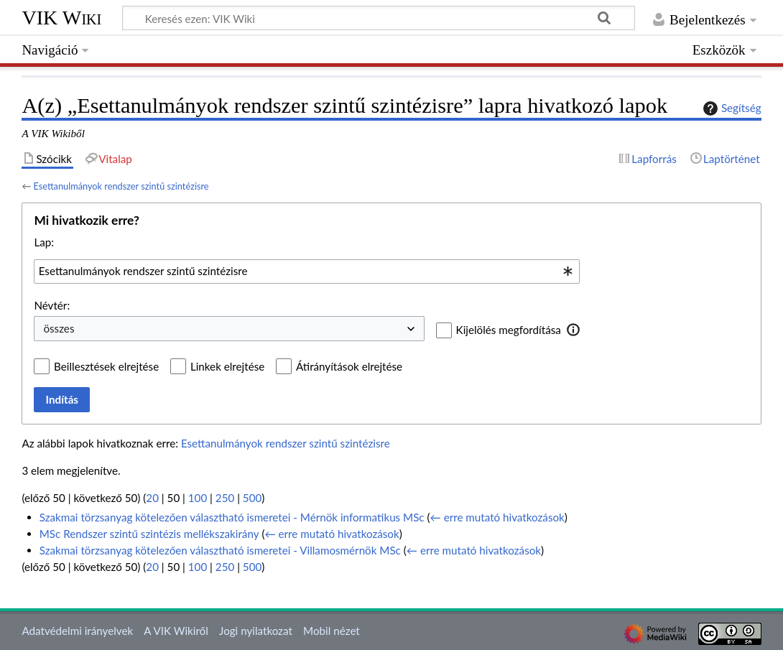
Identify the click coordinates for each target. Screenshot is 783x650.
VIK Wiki (61, 17)
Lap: (44, 242)
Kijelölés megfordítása (508, 329)
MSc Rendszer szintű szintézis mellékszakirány (149, 533)
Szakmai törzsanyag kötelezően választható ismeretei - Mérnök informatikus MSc (232, 517)
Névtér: (52, 305)
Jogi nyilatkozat (255, 630)
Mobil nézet (331, 630)
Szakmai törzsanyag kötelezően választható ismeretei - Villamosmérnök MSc (220, 550)
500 (252, 497)
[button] (573, 329)
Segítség (730, 108)
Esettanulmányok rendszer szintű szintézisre (120, 186)
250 (225, 497)
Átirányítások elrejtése (349, 366)
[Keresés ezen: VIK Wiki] (378, 17)
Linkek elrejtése (227, 366)
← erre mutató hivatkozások (497, 517)
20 (152, 497)
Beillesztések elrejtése (106, 366)
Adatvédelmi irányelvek (77, 630)
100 (197, 497)
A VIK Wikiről (176, 630)
